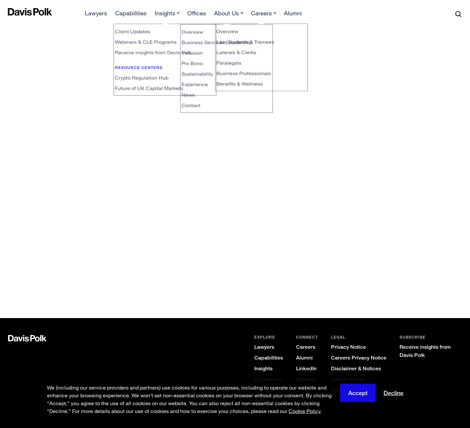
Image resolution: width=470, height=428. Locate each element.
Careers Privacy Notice (358, 347)
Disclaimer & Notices (356, 358)
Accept (358, 392)
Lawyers (264, 336)
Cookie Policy (347, 369)
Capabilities (268, 347)
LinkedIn (306, 358)
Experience (268, 369)
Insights (263, 358)
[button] (12, 12)
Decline (393, 392)
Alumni (304, 347)
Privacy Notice (348, 336)
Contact (305, 369)
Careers (305, 336)
